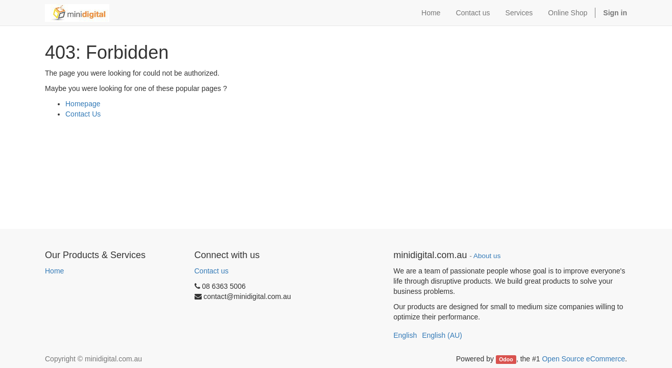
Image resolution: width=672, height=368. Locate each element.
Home (54, 271)
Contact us (212, 271)
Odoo (506, 359)
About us (486, 256)
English (405, 335)
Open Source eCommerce (583, 359)
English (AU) (442, 335)
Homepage (83, 104)
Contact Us (83, 114)
